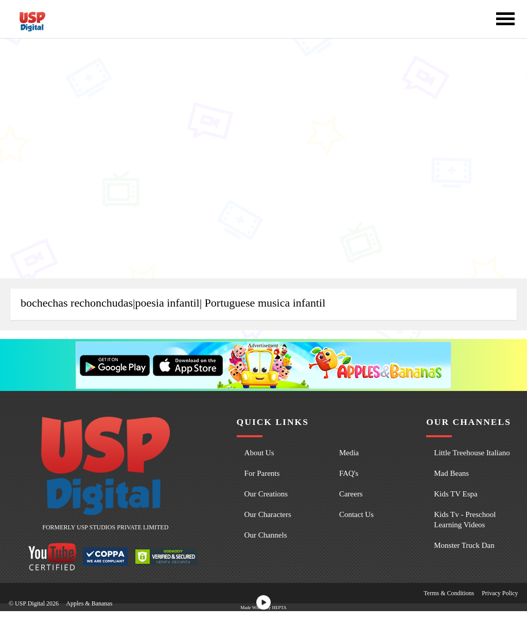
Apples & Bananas (89, 603)
